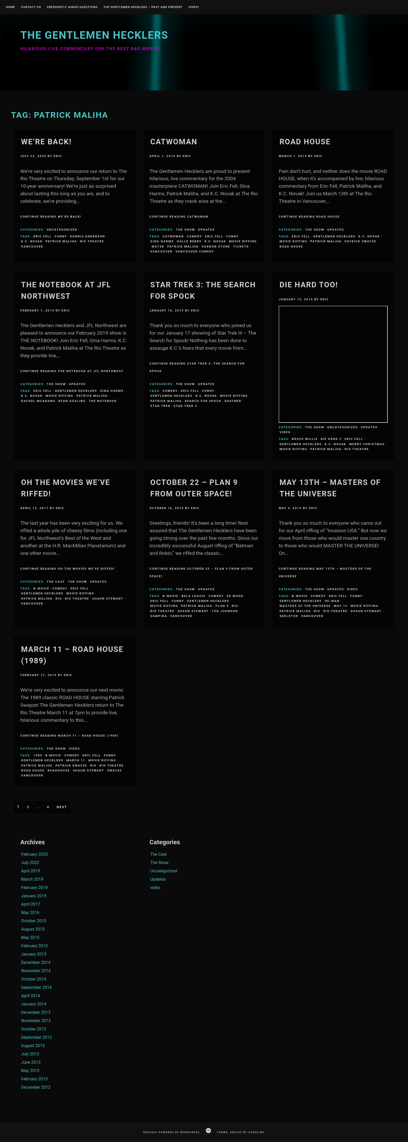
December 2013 (35, 1012)
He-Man (332, 601)
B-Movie (41, 588)
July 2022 (30, 862)
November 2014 (35, 970)
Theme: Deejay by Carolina (241, 1132)
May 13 (340, 606)
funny (61, 236)
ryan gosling (72, 401)
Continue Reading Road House (309, 216)
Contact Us (31, 7)
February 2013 (34, 1078)
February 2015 (34, 945)
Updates (206, 229)
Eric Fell (42, 236)
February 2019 (34, 887)
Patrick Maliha (61, 241)
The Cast (56, 581)
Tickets (241, 246)
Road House (304, 141)
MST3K (158, 246)
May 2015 (30, 937)
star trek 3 (185, 406)
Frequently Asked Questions (72, 7)
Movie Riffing (243, 241)
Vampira (158, 616)
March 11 (75, 760)
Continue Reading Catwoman (179, 216)
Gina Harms (162, 241)
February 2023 (34, 854)
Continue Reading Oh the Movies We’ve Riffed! (67, 568)
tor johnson (225, 611)
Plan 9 (222, 606)
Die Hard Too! (308, 284)
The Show (185, 229)
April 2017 (30, 904)
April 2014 (30, 995)
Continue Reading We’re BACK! (50, 216)
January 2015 (33, 954)
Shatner (232, 401)
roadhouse (59, 770)
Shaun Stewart (107, 598)
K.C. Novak (32, 241)
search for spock (203, 401)
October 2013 (33, 1029)
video (285, 432)
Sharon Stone (216, 246)
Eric (58, 156)
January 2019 (33, 895)
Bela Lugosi (193, 596)
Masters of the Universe (305, 606)
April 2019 (30, 870)
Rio (58, 598)
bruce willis (305, 439)
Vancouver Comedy (195, 251)
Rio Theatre (92, 241)
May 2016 (30, 912)
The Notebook (103, 401)
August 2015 (32, 929)
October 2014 (33, 979)
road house (291, 246)
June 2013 (31, 1062)
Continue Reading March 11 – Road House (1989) (69, 735)
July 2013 (30, 1054)
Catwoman (173, 141)
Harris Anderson (87, 236)
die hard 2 (331, 439)
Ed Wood (235, 596)
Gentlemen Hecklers (334, 236)
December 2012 (35, 1087)
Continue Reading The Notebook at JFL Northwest (72, 371)
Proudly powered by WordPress (171, 1132)
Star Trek (160, 406)
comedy (194, 236)
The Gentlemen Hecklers (94, 35)
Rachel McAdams (38, 401)
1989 (37, 755)
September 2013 (36, 1037)
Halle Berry (189, 241)
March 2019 (32, 879)
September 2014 (36, 987)
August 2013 (32, 1045)
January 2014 (33, 1004)
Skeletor (288, 616)
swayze (114, 770)
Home (10, 7)
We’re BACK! (46, 141)
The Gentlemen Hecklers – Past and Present (142, 7)
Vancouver (32, 246)
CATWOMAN (173, 236)
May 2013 (30, 1070)
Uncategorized (62, 229)
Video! (193, 7)
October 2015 (33, 920)
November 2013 (35, 1020)
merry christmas (367, 444)
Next (62, 807)
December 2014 (35, 962)
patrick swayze (361, 241)
